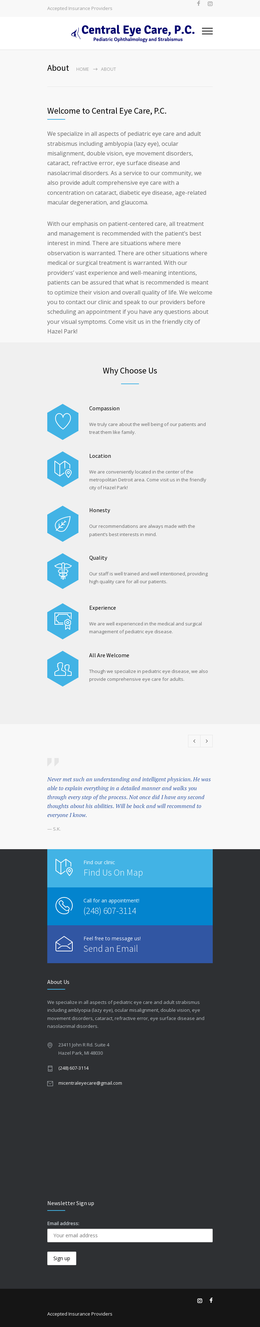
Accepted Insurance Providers (79, 8)
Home (82, 69)
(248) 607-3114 (109, 910)
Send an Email (110, 948)
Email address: (63, 1223)
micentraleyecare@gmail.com (90, 1083)
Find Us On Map (113, 872)
